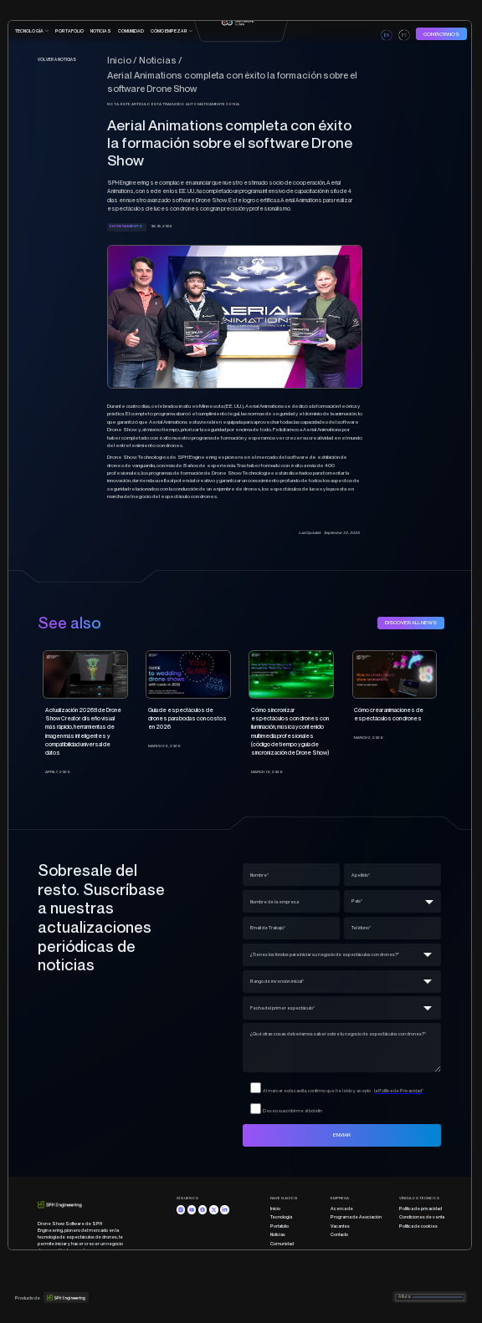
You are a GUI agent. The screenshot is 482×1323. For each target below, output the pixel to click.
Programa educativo (291, 1261)
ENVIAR (342, 1134)
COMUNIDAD (131, 30)
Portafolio (279, 1226)
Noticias (100, 30)
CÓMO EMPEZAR (169, 30)
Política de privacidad (420, 1208)
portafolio (69, 30)
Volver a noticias (57, 60)
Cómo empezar (287, 1252)
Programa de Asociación (356, 1216)
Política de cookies (418, 1226)
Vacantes (340, 1226)
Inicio (275, 1208)
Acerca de (342, 1208)
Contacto (339, 1234)
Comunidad (282, 1243)
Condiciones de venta (421, 1216)
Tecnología (281, 1216)
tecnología (29, 30)
